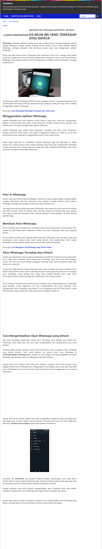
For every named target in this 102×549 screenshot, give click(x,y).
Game (38, 16)
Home (6, 16)
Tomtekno (8, 3)
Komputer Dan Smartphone (22, 16)
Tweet (5, 26)
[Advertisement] (39, 169)
